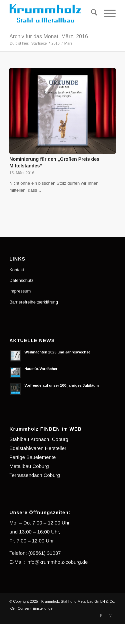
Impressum (20, 291)
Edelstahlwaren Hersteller (37, 448)
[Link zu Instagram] (111, 616)
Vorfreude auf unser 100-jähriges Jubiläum (61, 385)
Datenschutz (21, 280)
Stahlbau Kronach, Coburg (38, 439)
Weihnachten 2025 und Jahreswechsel (57, 352)
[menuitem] (90, 13)
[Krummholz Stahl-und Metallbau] (51, 13)
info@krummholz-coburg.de (57, 562)
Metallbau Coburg (29, 466)
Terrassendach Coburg (34, 475)
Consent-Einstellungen (36, 608)
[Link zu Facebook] (101, 616)
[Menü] (106, 13)
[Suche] (90, 13)
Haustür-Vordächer (40, 369)
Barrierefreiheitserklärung (33, 302)
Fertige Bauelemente (32, 457)
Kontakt (16, 269)
